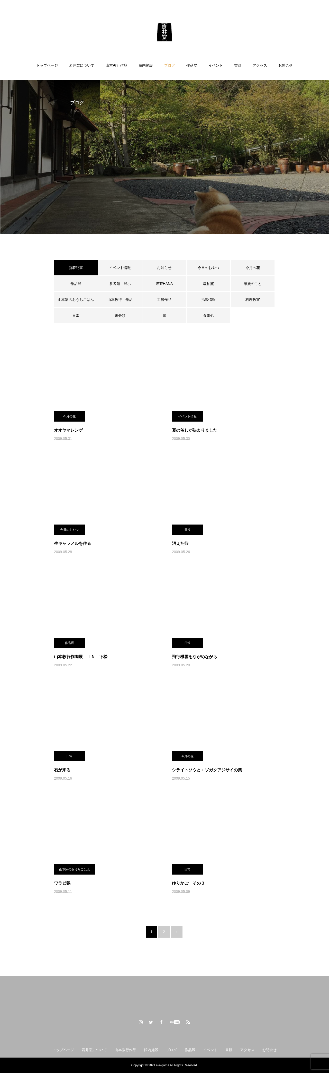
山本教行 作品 (120, 300)
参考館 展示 (120, 284)
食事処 (208, 315)
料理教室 (252, 300)
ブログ (169, 65)
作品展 (191, 65)
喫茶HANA (164, 284)
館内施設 (146, 65)
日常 (75, 315)
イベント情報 (120, 268)
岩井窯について (81, 65)
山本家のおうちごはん (76, 300)
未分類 (120, 315)
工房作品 (164, 300)
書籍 (237, 65)
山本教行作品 (116, 65)
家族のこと (253, 284)
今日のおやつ (208, 268)
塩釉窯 (210, 284)
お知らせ (164, 268)
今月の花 (252, 268)
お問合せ (285, 65)
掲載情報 (208, 300)
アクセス (260, 65)
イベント (215, 65)
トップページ (47, 65)
